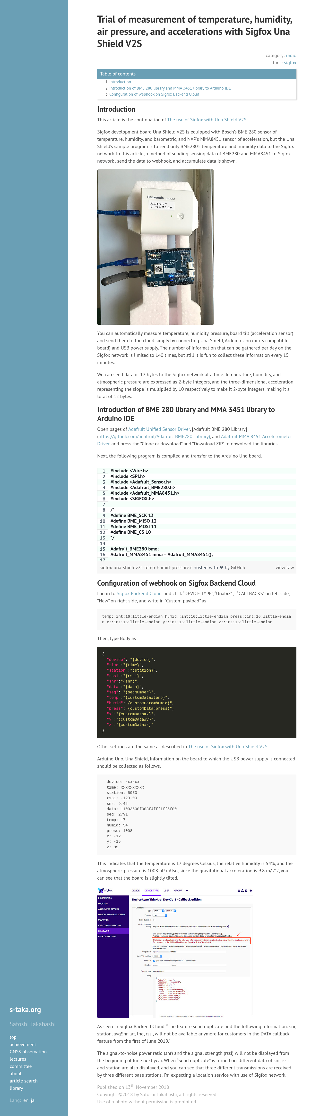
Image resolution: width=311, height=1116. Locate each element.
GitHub (238, 568)
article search (24, 1081)
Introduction (120, 82)
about (16, 1073)
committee (21, 1066)
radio (291, 55)
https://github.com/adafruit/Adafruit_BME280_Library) (154, 437)
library (16, 1088)
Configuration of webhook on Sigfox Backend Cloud (157, 95)
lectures (18, 1059)
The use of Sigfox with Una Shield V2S (206, 120)
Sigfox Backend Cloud (139, 594)
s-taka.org (25, 1009)
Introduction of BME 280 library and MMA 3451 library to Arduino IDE (174, 89)
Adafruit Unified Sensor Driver (159, 430)
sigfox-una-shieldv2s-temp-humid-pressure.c (147, 568)
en (25, 1100)
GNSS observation (28, 1052)
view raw (285, 568)
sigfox (290, 62)
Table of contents (118, 74)
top (13, 1037)
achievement (23, 1044)
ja (33, 1100)
